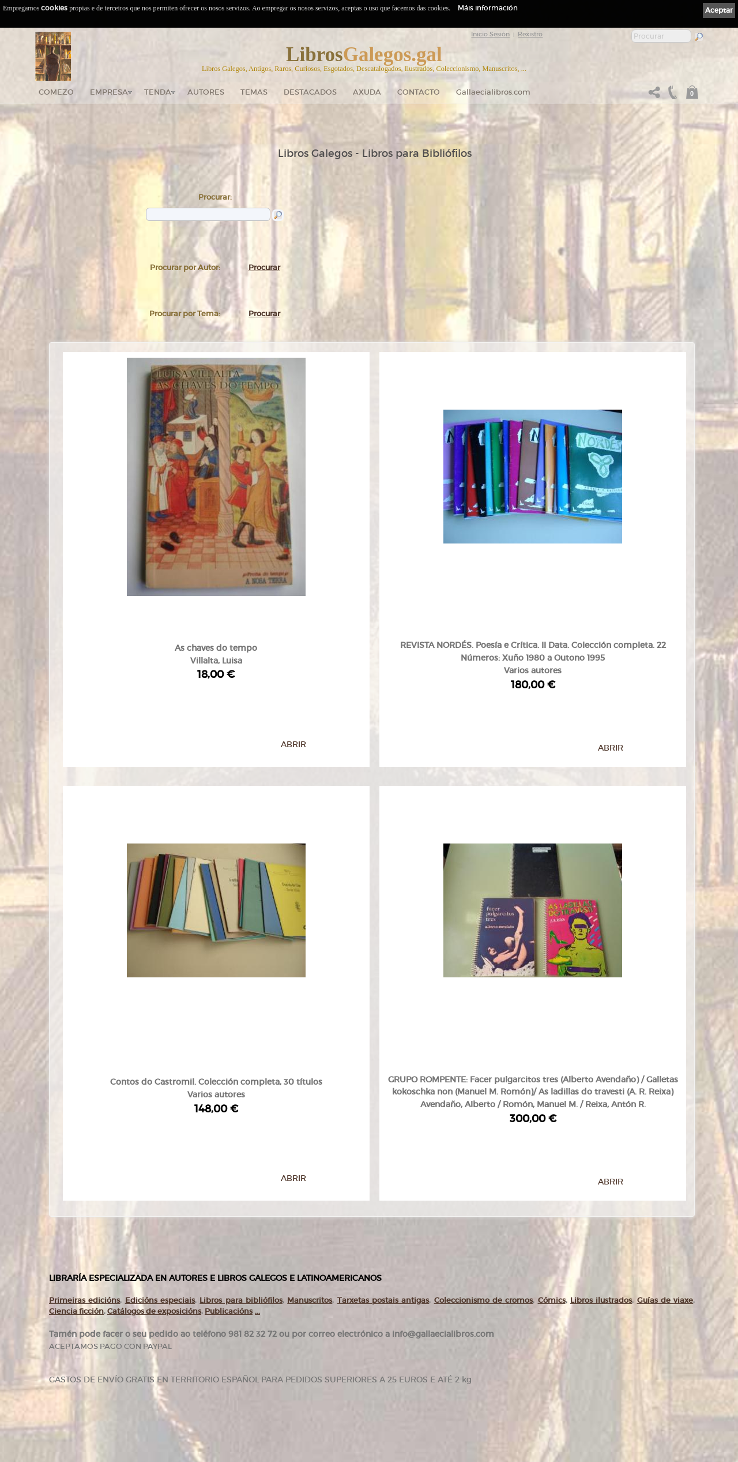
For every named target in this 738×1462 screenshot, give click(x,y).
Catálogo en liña (281, 1335)
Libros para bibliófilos (241, 1100)
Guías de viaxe (665, 1100)
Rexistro (530, 34)
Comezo (56, 92)
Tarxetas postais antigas (383, 1100)
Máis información (488, 7)
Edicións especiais (160, 1100)
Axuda (367, 92)
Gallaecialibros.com (493, 92)
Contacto (418, 92)
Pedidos (271, 1390)
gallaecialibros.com (169, 1335)
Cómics (552, 1100)
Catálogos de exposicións (154, 1111)
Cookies (387, 1345)
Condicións (275, 1401)
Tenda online (278, 1324)
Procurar (264, 267)
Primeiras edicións (84, 1100)
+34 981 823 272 (81, 1405)
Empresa (109, 92)
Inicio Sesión (490, 34)
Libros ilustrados (601, 1100)
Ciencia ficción (76, 1111)
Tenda (157, 92)
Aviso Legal (391, 1329)
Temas (254, 92)
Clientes (271, 1379)
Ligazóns (388, 1321)
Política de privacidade (404, 1337)
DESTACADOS (310, 92)
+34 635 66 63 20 (86, 1415)
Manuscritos (309, 1100)
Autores (205, 92)
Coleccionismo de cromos (483, 1100)
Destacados (276, 1368)
